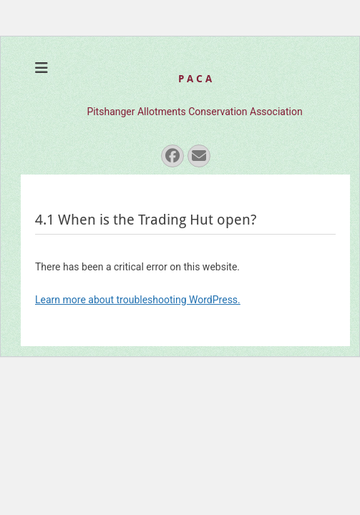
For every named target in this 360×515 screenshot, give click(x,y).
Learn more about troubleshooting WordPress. (137, 299)
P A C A (195, 78)
